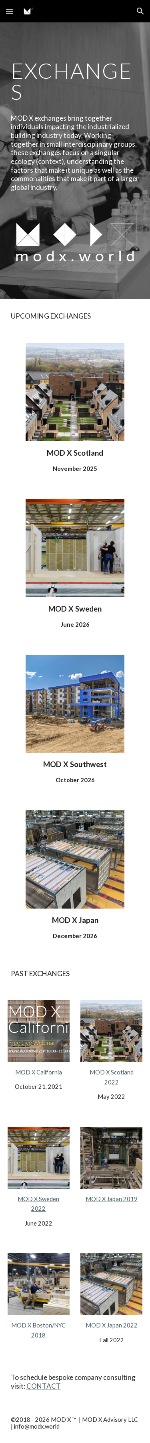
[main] (75, 81)
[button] (9, 11)
